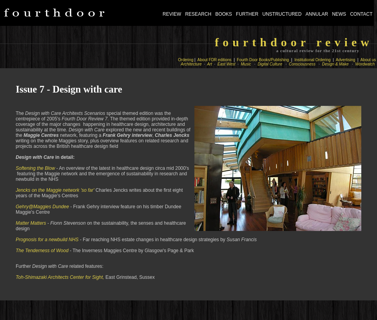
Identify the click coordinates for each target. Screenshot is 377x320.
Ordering (185, 60)
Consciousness (303, 64)
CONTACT (361, 14)
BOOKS (223, 14)
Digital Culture (270, 64)
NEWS (339, 14)
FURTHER (247, 14)
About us (368, 60)
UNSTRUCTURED (282, 14)
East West (226, 64)
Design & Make (336, 64)
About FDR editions (215, 60)
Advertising (345, 60)
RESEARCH (198, 14)
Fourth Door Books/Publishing (263, 60)
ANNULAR (317, 14)
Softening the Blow (35, 168)
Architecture (192, 64)
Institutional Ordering (312, 60)
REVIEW (172, 14)
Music (246, 64)
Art (209, 64)
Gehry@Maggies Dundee (42, 206)
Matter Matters (31, 223)
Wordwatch (365, 64)
